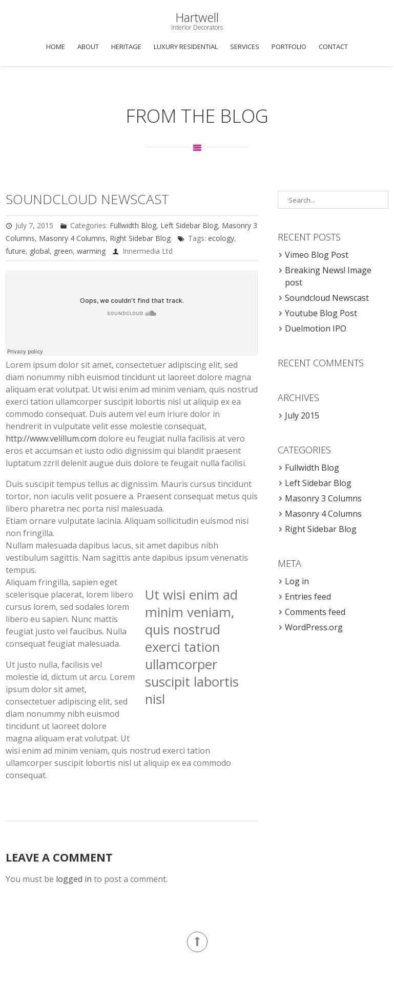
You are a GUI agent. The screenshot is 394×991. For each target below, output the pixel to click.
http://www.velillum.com (51, 438)
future (16, 251)
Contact (333, 46)
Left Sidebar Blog (189, 225)
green (63, 251)
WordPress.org (314, 627)
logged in (74, 879)
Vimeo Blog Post (316, 254)
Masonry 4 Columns (72, 238)
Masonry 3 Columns (323, 498)
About (88, 46)
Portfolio (289, 46)
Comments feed (315, 612)
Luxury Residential (186, 46)
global (40, 251)
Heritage (126, 46)
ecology (221, 238)
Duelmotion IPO (315, 328)
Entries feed (308, 596)
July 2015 (302, 415)
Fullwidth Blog (133, 225)
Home (55, 46)
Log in (297, 581)
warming (91, 251)
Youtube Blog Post (321, 313)
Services (244, 46)
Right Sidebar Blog (140, 238)
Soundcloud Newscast (87, 199)
